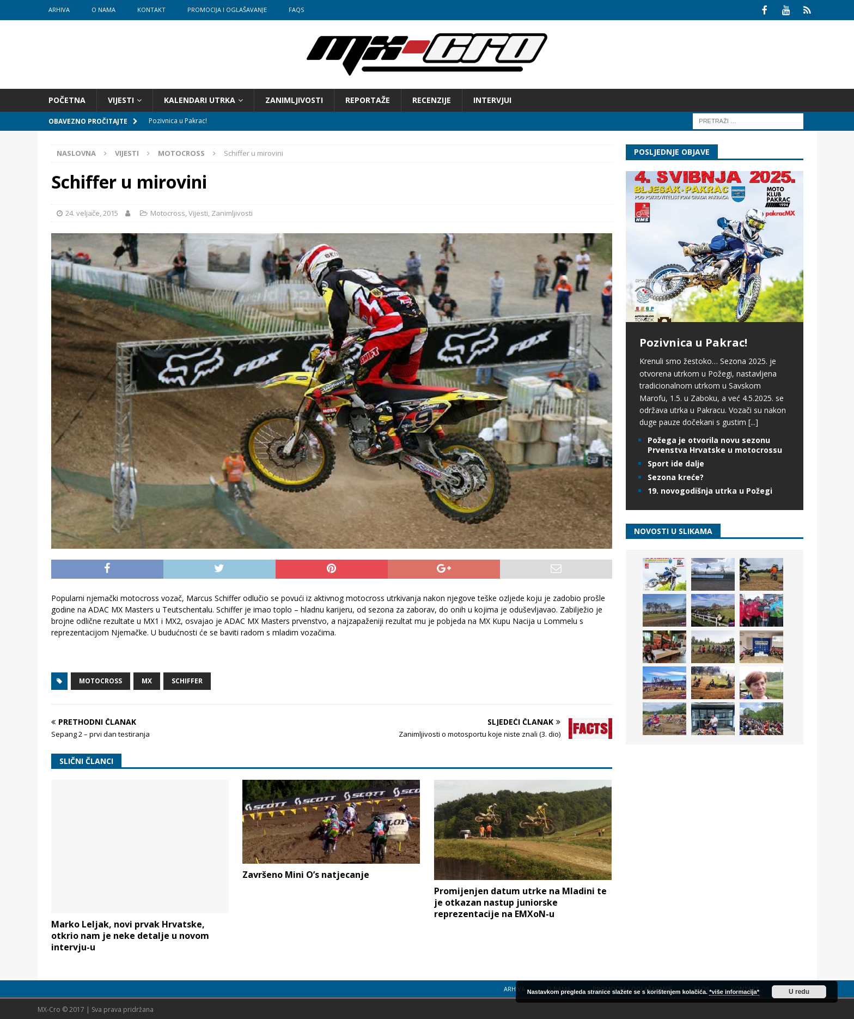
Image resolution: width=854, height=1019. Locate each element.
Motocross (167, 212)
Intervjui (492, 99)
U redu (799, 992)
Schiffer (187, 679)
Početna (67, 99)
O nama (103, 9)
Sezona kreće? (676, 476)
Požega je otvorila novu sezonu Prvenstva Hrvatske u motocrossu (715, 444)
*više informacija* (734, 991)
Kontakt (151, 9)
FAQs (296, 9)
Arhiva (59, 9)
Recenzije (431, 99)
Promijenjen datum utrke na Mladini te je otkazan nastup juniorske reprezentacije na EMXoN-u (520, 901)
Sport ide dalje (676, 462)
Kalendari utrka (199, 99)
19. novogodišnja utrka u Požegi (710, 489)
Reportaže (367, 99)
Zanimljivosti (294, 99)
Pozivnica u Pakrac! (693, 341)
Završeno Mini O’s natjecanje (305, 874)
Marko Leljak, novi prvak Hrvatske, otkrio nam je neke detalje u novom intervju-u (130, 934)
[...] (753, 421)
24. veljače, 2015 (91, 212)
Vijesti (121, 99)
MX (147, 679)
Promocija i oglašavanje (227, 9)
